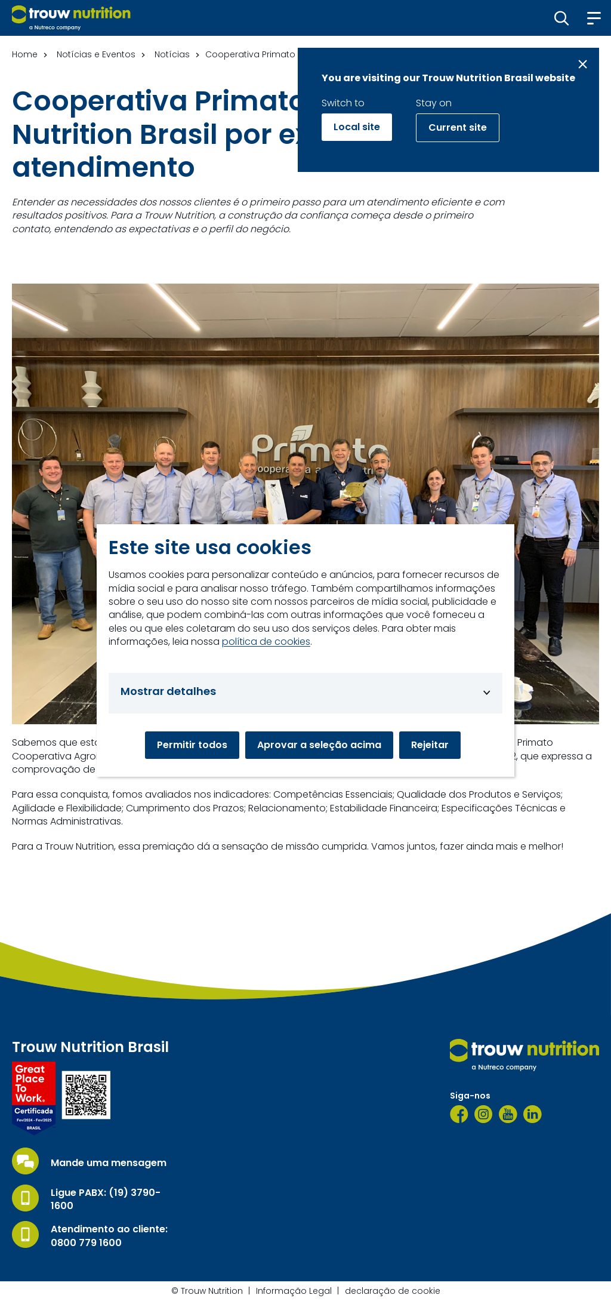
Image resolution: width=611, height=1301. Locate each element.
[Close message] (582, 64)
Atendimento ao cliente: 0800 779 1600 (109, 1236)
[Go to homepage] (71, 18)
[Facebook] (459, 1114)
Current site (457, 127)
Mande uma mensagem (108, 1163)
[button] (561, 18)
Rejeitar (430, 745)
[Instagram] (483, 1114)
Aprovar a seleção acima (319, 745)
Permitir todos (192, 745)
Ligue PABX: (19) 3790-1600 (106, 1199)
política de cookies (266, 641)
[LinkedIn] (532, 1114)
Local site (357, 127)
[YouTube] (508, 1114)
